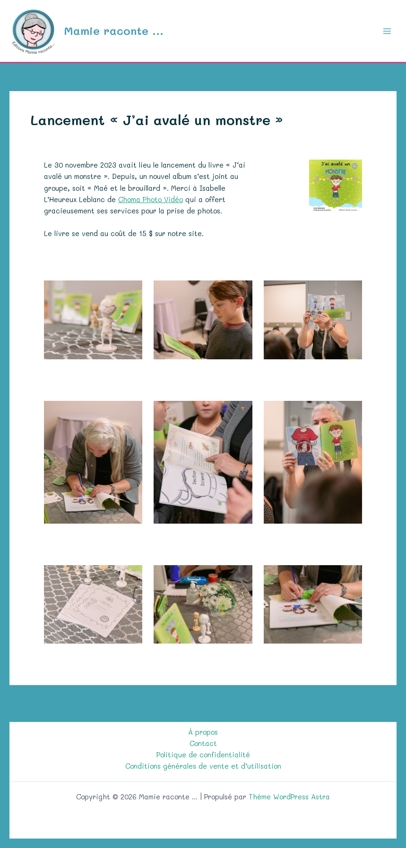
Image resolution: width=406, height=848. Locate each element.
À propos (203, 732)
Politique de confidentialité (203, 754)
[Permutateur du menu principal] (387, 30)
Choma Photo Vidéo (150, 199)
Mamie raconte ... (114, 30)
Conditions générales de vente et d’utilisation (203, 766)
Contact (203, 743)
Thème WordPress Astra (289, 796)
